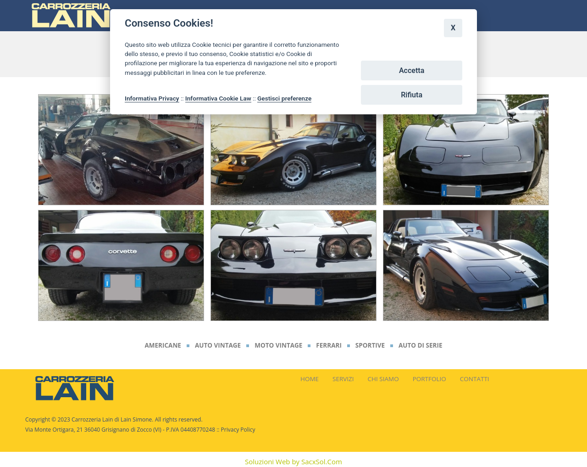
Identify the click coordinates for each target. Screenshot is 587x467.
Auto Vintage (218, 345)
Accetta (411, 70)
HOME (309, 379)
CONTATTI (474, 379)
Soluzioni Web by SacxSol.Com (293, 461)
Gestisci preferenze (284, 98)
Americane (162, 345)
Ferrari (329, 345)
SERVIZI (343, 379)
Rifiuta (411, 94)
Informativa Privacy (152, 98)
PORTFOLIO (429, 379)
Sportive (370, 345)
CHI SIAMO (383, 379)
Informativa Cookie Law (218, 98)
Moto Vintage (278, 345)
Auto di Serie (421, 345)
